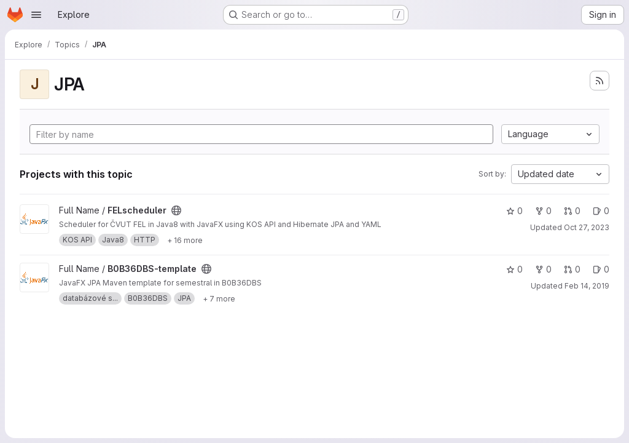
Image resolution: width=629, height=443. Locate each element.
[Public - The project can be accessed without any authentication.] (176, 210)
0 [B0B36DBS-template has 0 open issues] (601, 269)
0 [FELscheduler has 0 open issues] (601, 211)
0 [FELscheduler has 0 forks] (543, 211)
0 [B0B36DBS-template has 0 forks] (543, 269)
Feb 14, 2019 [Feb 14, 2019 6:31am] (587, 285)
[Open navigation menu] (36, 15)
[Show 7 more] (219, 298)
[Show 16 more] (185, 240)
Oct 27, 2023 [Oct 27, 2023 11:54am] (586, 227)
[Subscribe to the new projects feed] (599, 80)
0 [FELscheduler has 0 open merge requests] (572, 211)
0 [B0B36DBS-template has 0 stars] (514, 269)
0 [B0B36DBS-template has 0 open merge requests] (572, 269)
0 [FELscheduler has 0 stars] (514, 211)
